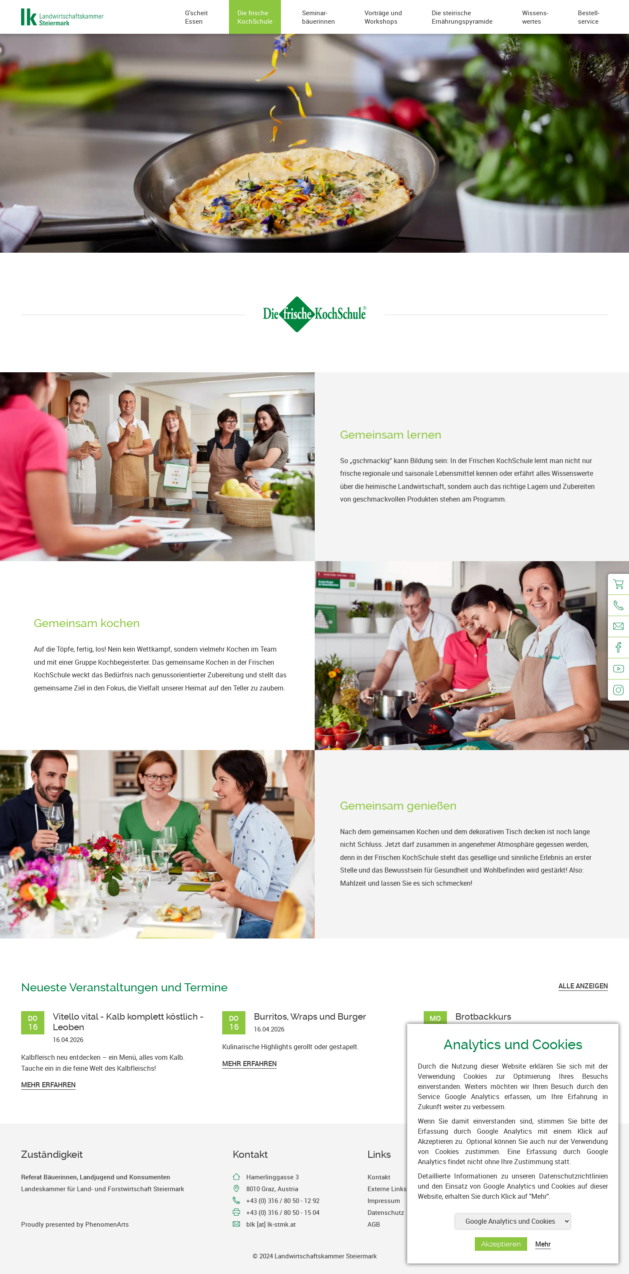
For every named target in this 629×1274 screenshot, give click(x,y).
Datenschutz (386, 1212)
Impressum (384, 1200)
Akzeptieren (501, 1244)
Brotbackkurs (483, 1016)
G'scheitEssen (196, 16)
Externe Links (387, 1188)
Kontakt (379, 1177)
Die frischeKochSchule (254, 16)
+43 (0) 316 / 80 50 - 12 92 (282, 1200)
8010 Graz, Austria (272, 1188)
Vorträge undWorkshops (383, 16)
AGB (374, 1224)
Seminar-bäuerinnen (318, 16)
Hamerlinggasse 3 (272, 1177)
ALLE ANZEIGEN (583, 985)
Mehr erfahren (48, 1084)
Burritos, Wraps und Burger (310, 1016)
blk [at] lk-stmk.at (271, 1224)
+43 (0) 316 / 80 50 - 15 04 (282, 1212)
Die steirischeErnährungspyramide (462, 16)
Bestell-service (588, 16)
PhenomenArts (107, 1224)
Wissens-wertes (535, 16)
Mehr (543, 1244)
